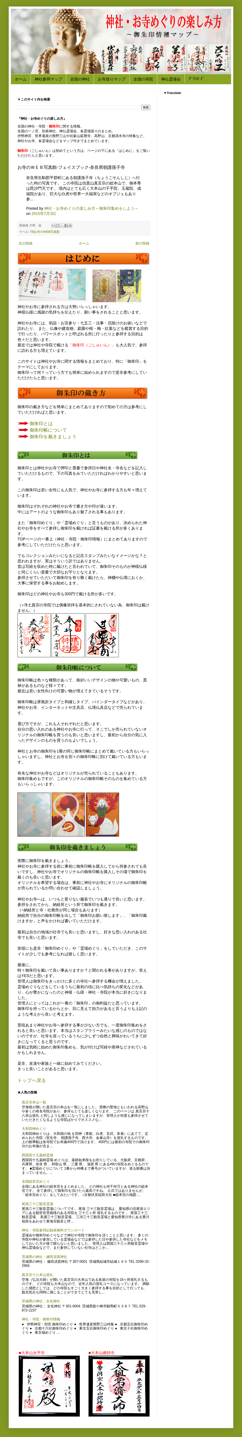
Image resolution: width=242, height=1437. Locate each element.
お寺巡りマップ (111, 79)
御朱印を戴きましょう (53, 436)
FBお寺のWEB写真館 (45, 231)
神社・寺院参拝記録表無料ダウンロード (53, 1230)
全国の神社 (80, 79)
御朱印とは (41, 423)
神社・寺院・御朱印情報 (41, 1319)
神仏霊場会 (171, 79)
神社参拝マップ (48, 79)
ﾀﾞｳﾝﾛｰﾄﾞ (197, 79)
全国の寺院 (143, 79)
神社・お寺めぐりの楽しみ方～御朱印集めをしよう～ (91, 208)
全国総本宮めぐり (36, 1181)
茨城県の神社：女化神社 (41, 1301)
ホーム (21, 79)
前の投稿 (142, 243)
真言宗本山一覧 (34, 1102)
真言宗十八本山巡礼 (37, 1275)
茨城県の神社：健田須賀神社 (44, 1257)
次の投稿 (25, 243)
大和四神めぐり (34, 1128)
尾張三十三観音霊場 (37, 1204)
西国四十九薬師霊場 (37, 1155)
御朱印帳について (48, 430)
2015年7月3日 (43, 213)
